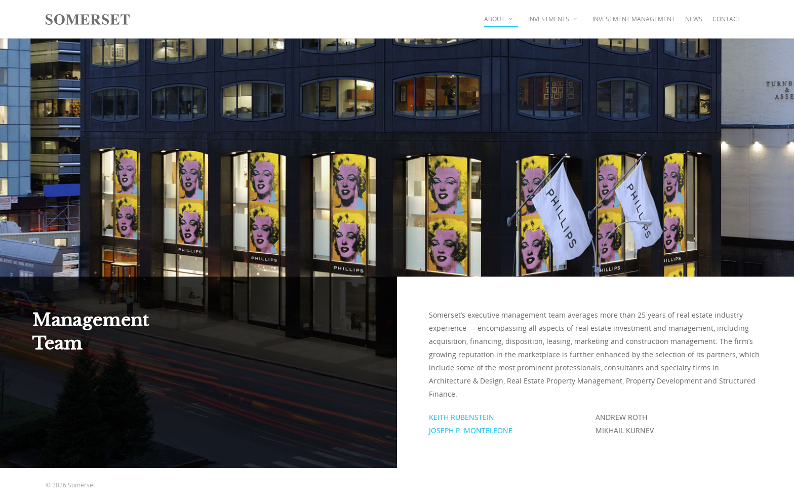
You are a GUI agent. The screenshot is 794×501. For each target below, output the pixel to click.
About (499, 19)
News (693, 19)
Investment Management (633, 19)
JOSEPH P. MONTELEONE (471, 430)
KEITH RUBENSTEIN (461, 417)
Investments (553, 19)
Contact (726, 19)
